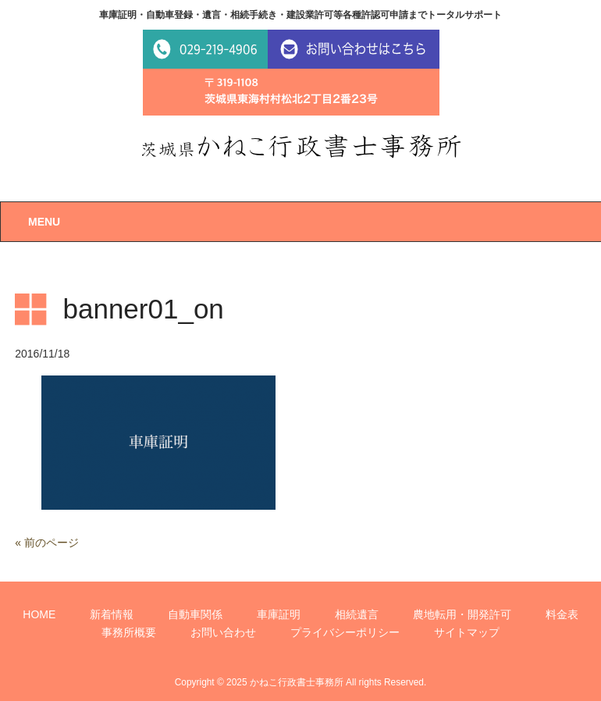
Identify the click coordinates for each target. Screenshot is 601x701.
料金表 (562, 614)
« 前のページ (47, 542)
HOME (39, 614)
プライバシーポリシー (345, 632)
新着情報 (111, 614)
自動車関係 (195, 614)
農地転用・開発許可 (462, 614)
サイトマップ (467, 632)
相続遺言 (357, 614)
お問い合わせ (223, 632)
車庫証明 (278, 614)
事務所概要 (128, 632)
